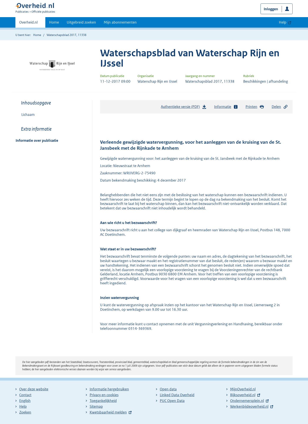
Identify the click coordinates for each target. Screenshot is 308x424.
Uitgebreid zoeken (81, 22)
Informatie (226, 106)
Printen (255, 106)
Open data (168, 389)
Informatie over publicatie (37, 140)
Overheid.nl (28, 23)
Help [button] (282, 22)
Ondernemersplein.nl (247, 400)
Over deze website (33, 389)
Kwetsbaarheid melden (108, 412)
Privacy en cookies (104, 395)
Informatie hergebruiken (109, 389)
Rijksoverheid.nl (242, 395)
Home (54, 22)
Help (23, 406)
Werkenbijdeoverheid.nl (249, 406)
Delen (280, 106)
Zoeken (25, 412)
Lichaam (28, 114)
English (25, 400)
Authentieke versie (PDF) (184, 108)
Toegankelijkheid (103, 400)
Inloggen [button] (271, 9)
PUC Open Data (172, 400)
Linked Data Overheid (177, 395)
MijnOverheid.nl (243, 389)
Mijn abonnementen (120, 22)
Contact (25, 395)
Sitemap (96, 406)
